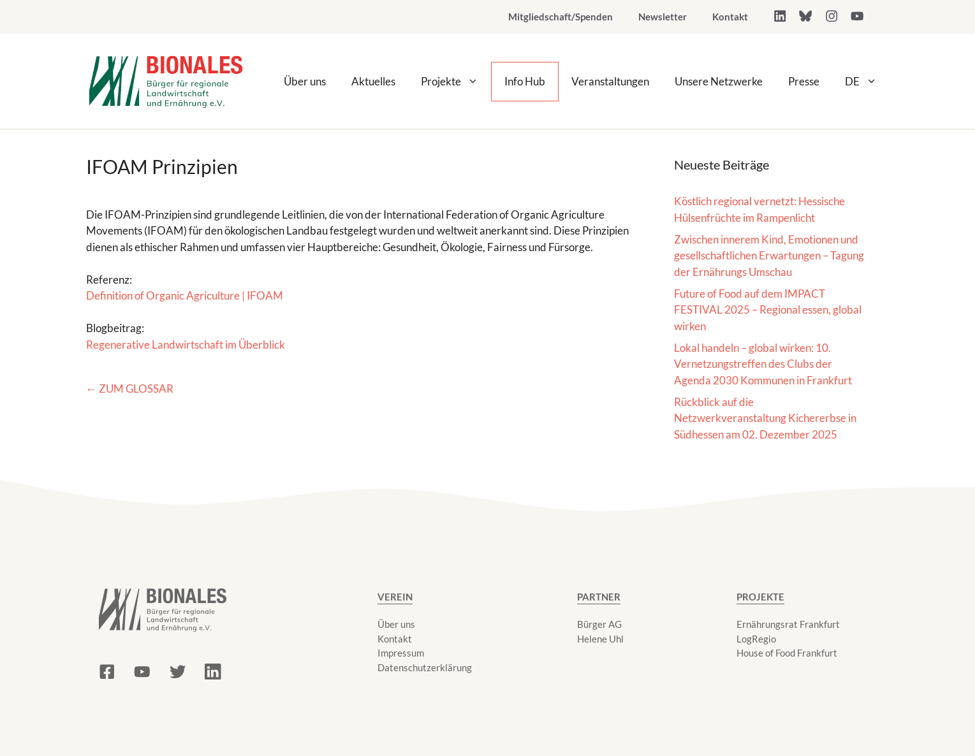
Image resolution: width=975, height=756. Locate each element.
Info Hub (524, 81)
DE (867, 81)
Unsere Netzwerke (719, 81)
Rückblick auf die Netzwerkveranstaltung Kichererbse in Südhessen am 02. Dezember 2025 (765, 418)
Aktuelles (373, 81)
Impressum (401, 652)
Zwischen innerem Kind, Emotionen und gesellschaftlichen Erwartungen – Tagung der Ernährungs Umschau (769, 256)
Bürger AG (599, 624)
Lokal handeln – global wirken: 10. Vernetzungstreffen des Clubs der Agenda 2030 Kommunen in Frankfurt (763, 364)
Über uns (305, 81)
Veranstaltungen (610, 81)
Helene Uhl (600, 638)
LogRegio (756, 638)
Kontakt (730, 16)
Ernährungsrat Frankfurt (788, 624)
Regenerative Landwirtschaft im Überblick (185, 344)
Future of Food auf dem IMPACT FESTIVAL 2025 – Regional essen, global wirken (767, 310)
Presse (803, 81)
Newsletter (662, 16)
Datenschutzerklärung (425, 667)
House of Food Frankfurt (787, 652)
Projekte (456, 81)
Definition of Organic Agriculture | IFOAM (184, 295)
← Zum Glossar (129, 388)
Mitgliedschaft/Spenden (560, 16)
